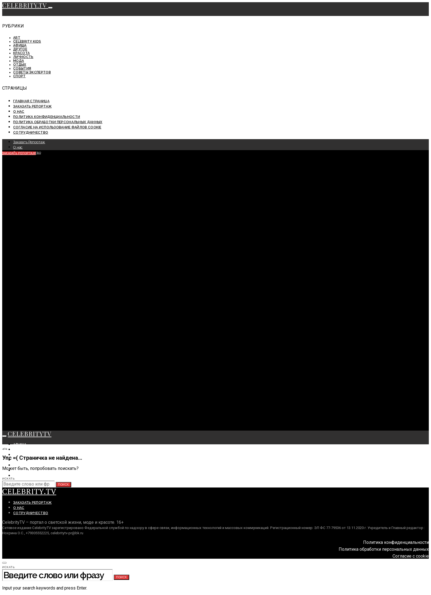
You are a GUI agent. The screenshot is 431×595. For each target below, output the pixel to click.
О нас (18, 112)
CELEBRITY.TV (25, 5)
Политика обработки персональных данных (57, 122)
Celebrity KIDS (27, 41)
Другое (20, 49)
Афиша (20, 45)
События (22, 68)
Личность (23, 57)
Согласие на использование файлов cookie (57, 127)
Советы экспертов (32, 72)
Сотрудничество (30, 132)
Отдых (19, 65)
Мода (18, 61)
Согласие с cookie (411, 556)
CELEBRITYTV (29, 433)
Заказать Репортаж (32, 106)
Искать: (8, 478)
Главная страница (31, 101)
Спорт (19, 76)
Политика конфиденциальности (46, 117)
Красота (21, 53)
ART (16, 38)
